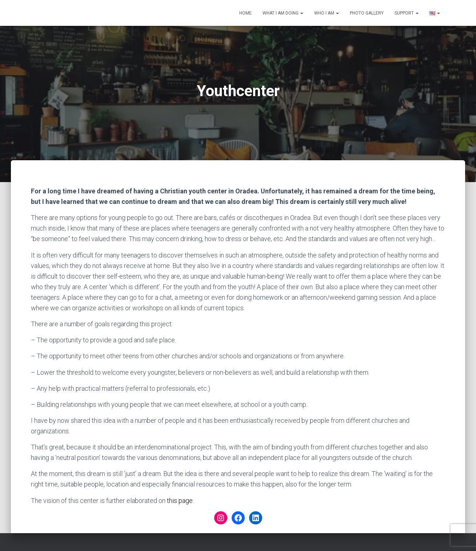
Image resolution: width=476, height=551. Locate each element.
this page (180, 500)
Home (245, 13)
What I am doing (283, 13)
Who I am (326, 13)
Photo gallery (367, 13)
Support (407, 13)
